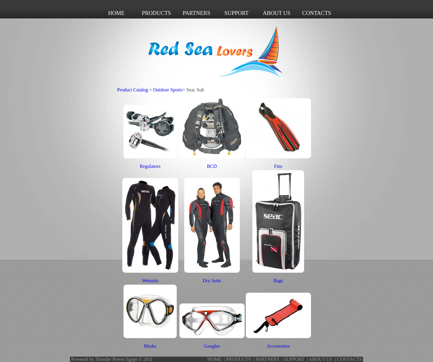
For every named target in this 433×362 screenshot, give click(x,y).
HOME (214, 359)
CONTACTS (349, 359)
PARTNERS (267, 359)
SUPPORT (294, 359)
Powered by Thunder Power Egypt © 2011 (112, 359)
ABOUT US (320, 359)
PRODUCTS (238, 359)
